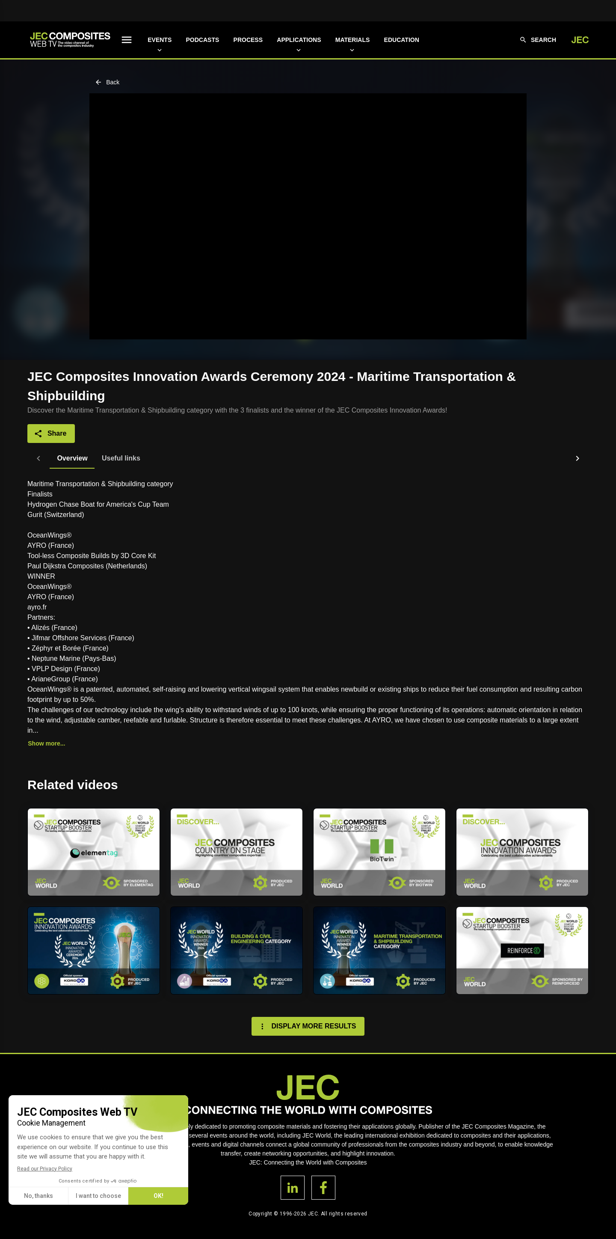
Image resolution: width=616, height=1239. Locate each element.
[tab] (49, 458)
